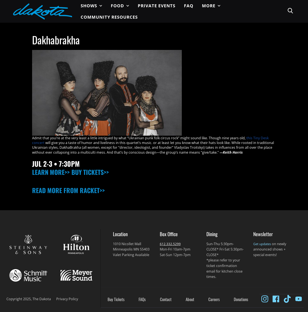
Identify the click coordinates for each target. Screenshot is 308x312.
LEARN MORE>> (52, 172)
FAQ (188, 6)
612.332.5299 (170, 244)
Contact (166, 299)
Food (120, 5)
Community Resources (109, 17)
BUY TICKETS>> (95, 172)
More (211, 5)
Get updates (263, 244)
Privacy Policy (67, 299)
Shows (91, 5)
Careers (214, 299)
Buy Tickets (116, 299)
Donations (241, 299)
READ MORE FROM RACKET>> (71, 190)
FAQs (142, 299)
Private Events (156, 6)
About (190, 299)
